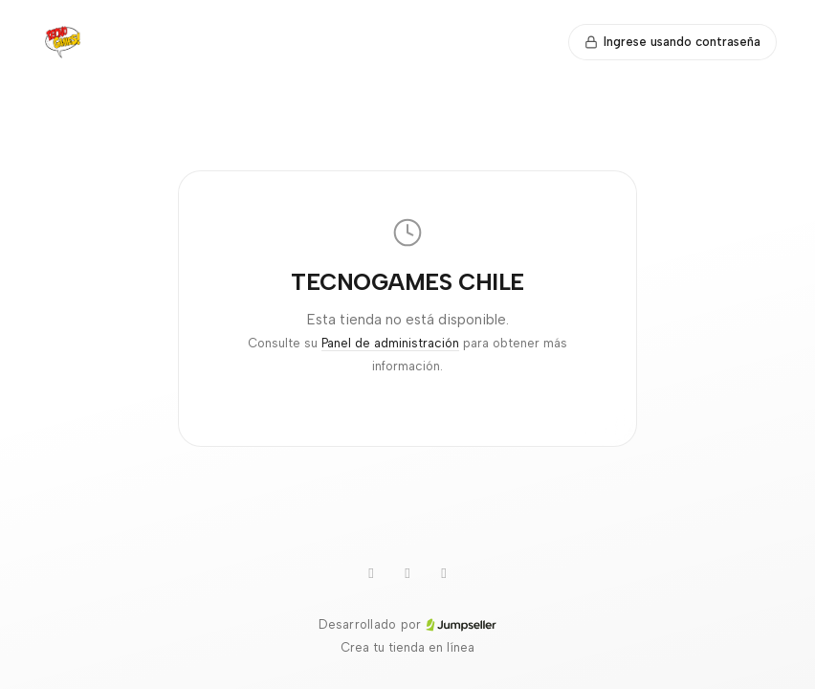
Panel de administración (390, 343)
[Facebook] (444, 573)
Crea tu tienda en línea (407, 647)
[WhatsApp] (371, 573)
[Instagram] (407, 573)
